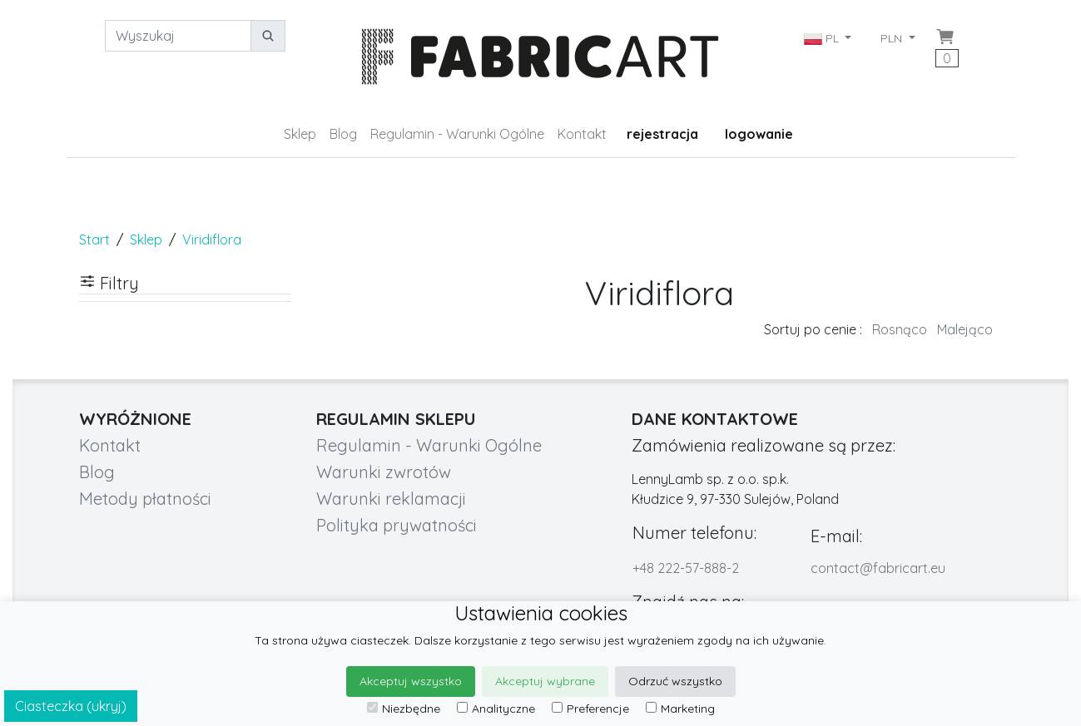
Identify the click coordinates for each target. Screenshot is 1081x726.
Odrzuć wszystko (675, 681)
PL (823, 38)
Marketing (680, 708)
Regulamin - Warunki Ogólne (457, 134)
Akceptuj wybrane (545, 681)
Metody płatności (145, 498)
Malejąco (965, 329)
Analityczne (496, 708)
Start (94, 239)
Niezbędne (403, 708)
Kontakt (582, 134)
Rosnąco (899, 329)
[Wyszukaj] (178, 36)
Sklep (300, 134)
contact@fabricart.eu (878, 568)
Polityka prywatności (396, 525)
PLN (892, 38)
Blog (343, 134)
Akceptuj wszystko (411, 681)
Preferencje (590, 708)
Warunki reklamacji (391, 498)
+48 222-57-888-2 (685, 568)
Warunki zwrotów (383, 472)
